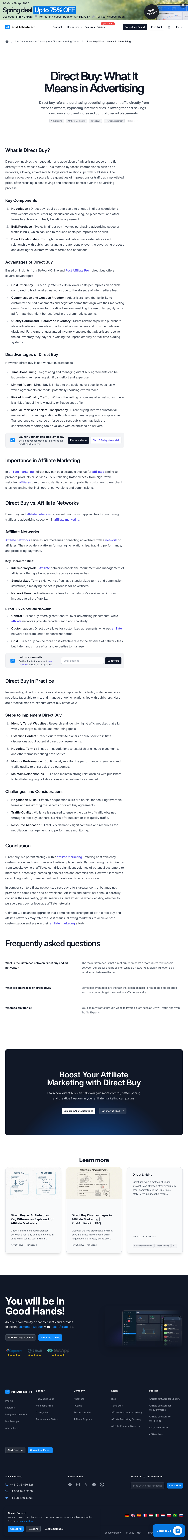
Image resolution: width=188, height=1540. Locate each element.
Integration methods (16, 1414)
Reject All (33, 1528)
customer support (30, 1326)
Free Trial (156, 27)
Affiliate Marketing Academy (126, 1412)
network (111, 540)
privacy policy (25, 1521)
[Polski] (169, 1515)
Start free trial (15, 1450)
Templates (117, 1405)
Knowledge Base (45, 1398)
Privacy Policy (133, 1532)
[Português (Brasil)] (175, 1515)
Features (10, 1407)
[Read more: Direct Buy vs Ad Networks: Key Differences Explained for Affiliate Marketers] (33, 1210)
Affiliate (44, 568)
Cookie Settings (54, 1528)
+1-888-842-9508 (21, 1491)
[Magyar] (151, 1515)
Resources (75, 27)
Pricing (9, 1400)
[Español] (139, 1515)
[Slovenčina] (181, 1515)
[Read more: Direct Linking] (155, 1210)
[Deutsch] (127, 1515)
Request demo (78, 440)
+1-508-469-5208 (21, 1497)
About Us (79, 1398)
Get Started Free (112, 1111)
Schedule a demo (50, 1337)
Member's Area (44, 1405)
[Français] (145, 1515)
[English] (133, 1515)
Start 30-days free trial (106, 440)
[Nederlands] (163, 1515)
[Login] (169, 27)
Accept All (16, 1528)
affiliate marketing (21, 471)
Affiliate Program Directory (125, 1426)
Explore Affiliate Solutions (78, 1110)
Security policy (113, 1532)
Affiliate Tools (156, 1434)
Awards (78, 1405)
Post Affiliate (59, 1326)
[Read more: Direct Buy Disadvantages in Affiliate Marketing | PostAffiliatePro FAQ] (94, 1210)
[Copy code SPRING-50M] (36, 17)
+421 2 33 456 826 (22, 1484)
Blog (113, 1398)
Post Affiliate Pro (77, 270)
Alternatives (11, 1428)
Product (59, 27)
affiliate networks (38, 514)
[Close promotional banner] (183, 5)
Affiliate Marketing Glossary (126, 1419)
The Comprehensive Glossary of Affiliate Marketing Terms (47, 41)
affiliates (98, 471)
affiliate (16, 621)
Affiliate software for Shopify (164, 1398)
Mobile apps (12, 1421)
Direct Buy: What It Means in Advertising (108, 41)
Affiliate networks (17, 540)
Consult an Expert (135, 27)
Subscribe (113, 660)
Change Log (42, 1412)
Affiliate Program (83, 1419)
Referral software (158, 1427)
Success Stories (82, 1412)
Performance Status (47, 1419)
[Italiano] (157, 1515)
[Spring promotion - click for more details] (94, 10)
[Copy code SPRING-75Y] (93, 17)
